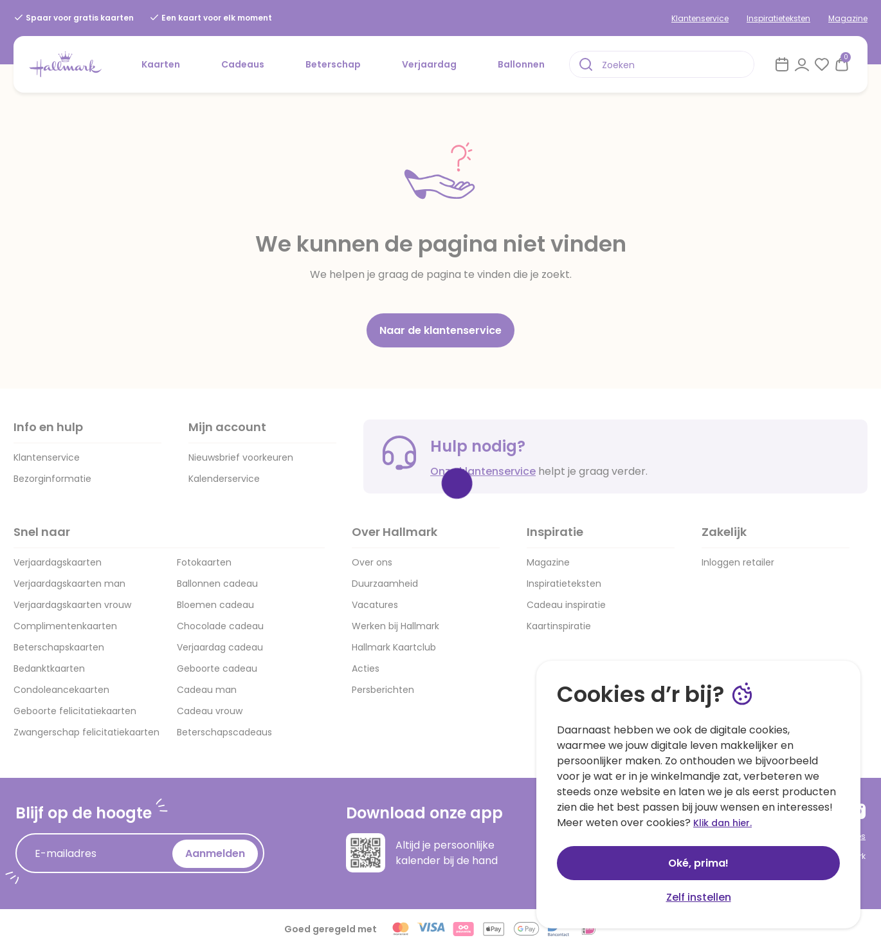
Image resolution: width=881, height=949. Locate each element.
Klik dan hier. (722, 822)
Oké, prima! (698, 863)
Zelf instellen (698, 897)
